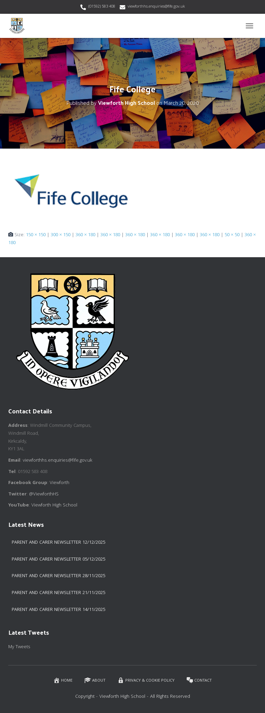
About (95, 680)
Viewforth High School (54, 505)
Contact (199, 680)
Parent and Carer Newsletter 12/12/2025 (58, 542)
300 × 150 (60, 235)
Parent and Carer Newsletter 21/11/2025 (58, 593)
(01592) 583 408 (101, 6)
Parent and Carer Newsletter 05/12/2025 (58, 559)
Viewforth (59, 483)
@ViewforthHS (44, 494)
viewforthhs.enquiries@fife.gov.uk (156, 6)
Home (62, 680)
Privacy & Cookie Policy (146, 680)
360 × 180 (85, 235)
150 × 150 (36, 235)
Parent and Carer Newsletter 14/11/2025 (58, 610)
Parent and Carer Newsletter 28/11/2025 (58, 576)
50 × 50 (232, 235)
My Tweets (19, 647)
